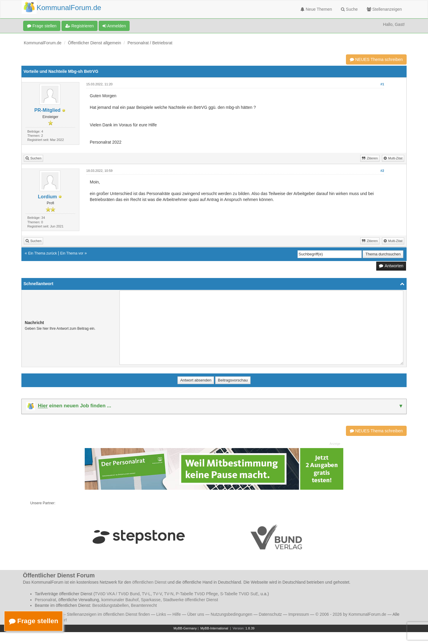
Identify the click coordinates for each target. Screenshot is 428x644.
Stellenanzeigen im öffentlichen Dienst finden (108, 614)
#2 (382, 170)
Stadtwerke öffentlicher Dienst (190, 599)
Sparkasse (150, 599)
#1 (382, 84)
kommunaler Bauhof (120, 599)
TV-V (157, 593)
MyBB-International (214, 628)
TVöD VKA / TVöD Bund (117, 593)
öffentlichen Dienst (149, 582)
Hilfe (176, 614)
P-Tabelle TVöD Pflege (197, 593)
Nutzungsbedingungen (231, 614)
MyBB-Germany (185, 628)
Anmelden (114, 25)
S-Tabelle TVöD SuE (239, 593)
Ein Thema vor (72, 253)
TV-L (146, 593)
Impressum (298, 614)
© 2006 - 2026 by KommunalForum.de (350, 614)
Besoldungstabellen (110, 605)
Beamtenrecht (144, 605)
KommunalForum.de (43, 42)
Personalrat (45, 599)
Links (161, 614)
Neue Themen (316, 9)
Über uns (195, 614)
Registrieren (79, 25)
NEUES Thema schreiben (376, 59)
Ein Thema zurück (42, 253)
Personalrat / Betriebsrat (150, 42)
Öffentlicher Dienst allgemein (94, 42)
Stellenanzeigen (384, 9)
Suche (349, 9)
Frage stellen (41, 25)
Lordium (47, 196)
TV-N (169, 593)
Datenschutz (270, 614)
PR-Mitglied (47, 110)
